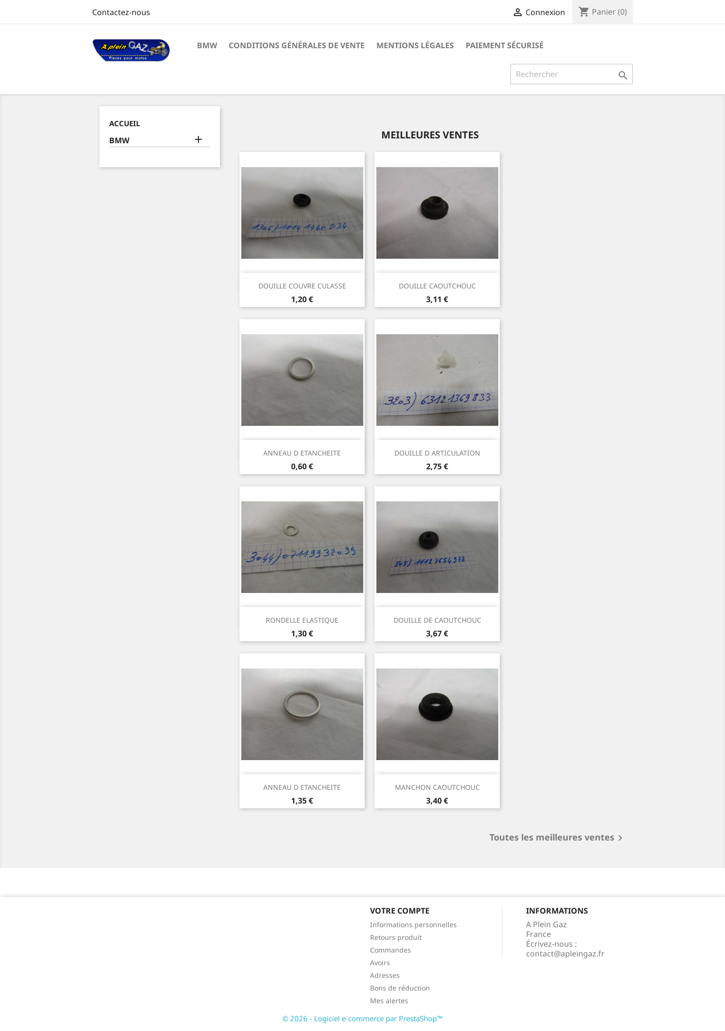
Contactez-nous (121, 12)
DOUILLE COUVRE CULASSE (302, 285)
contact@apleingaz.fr (565, 953)
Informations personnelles (413, 924)
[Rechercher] (571, 74)
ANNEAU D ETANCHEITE (302, 453)
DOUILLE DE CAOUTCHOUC (437, 620)
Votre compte (400, 910)
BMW (207, 45)
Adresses (385, 975)
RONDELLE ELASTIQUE (302, 620)
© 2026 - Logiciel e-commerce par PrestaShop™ (362, 1018)
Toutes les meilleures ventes (558, 838)
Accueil (124, 123)
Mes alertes (389, 1000)
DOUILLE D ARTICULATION (437, 453)
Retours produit (396, 937)
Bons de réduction (400, 988)
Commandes (390, 950)
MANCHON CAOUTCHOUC (437, 787)
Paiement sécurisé (505, 45)
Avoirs (380, 962)
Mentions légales (415, 45)
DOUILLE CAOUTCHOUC (437, 285)
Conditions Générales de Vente (297, 45)
